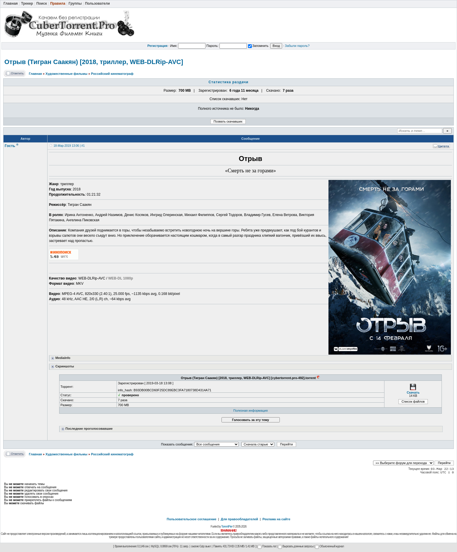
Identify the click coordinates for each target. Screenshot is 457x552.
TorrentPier (226, 526)
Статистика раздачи (229, 82)
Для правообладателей (239, 519)
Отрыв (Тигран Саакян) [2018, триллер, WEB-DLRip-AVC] (93, 62)
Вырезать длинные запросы (295, 546)
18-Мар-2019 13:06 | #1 (69, 145)
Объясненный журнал (329, 546)
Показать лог (267, 546)
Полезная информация (250, 410)
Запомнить (258, 45)
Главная (35, 73)
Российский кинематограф (112, 73)
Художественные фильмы (66, 73)
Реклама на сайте (276, 519)
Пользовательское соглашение (191, 519)
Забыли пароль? (297, 45)
